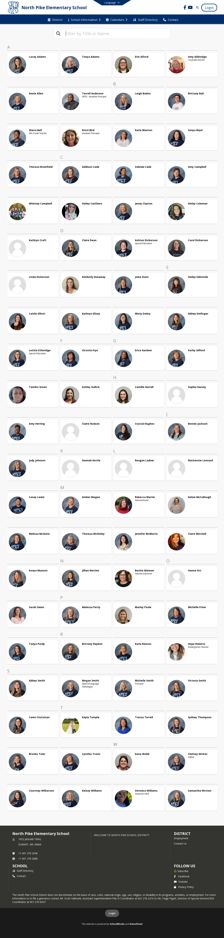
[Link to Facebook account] (185, 8)
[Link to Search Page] (197, 7)
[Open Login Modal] (209, 7)
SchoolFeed (135, 923)
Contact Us (180, 843)
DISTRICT (182, 833)
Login (112, 913)
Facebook (181, 876)
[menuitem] (55, 19)
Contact (19, 876)
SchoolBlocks (117, 923)
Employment (181, 838)
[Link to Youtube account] (190, 8)
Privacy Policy (184, 887)
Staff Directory (23, 870)
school (20, 865)
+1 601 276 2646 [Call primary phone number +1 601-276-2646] (28, 853)
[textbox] (116, 33)
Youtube (181, 881)
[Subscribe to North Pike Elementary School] (181, 871)
